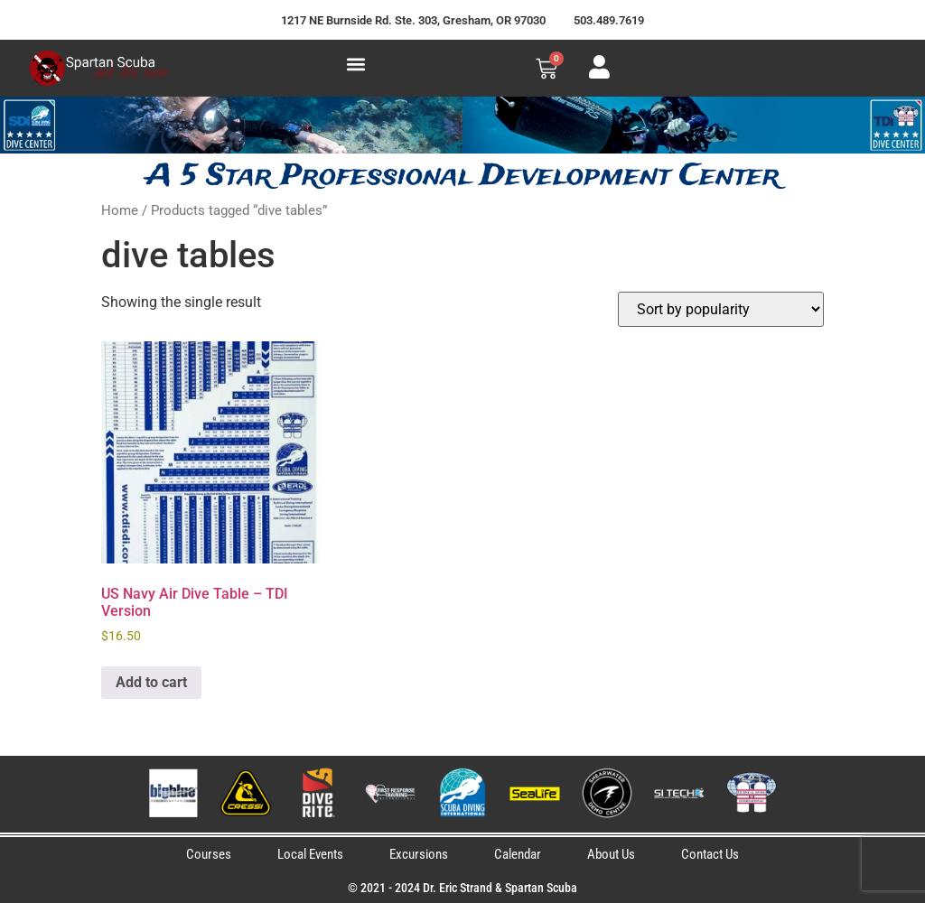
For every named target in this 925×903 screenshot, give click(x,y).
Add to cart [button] (151, 682)
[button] (355, 64)
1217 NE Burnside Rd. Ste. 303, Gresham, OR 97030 (413, 20)
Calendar (517, 854)
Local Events (310, 854)
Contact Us (710, 854)
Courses (208, 854)
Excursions (418, 854)
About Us (611, 854)
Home (119, 210)
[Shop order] (721, 309)
